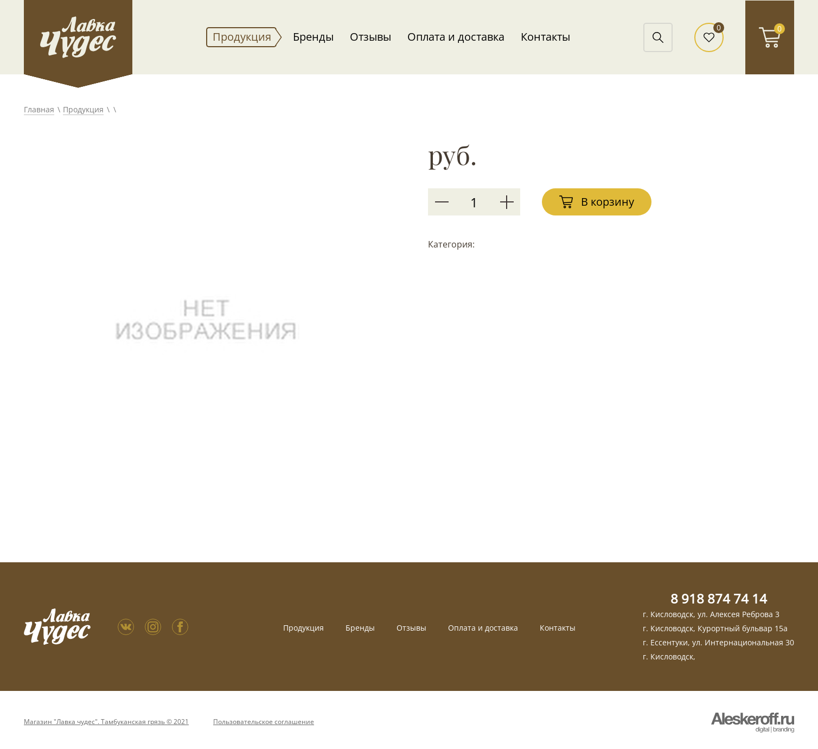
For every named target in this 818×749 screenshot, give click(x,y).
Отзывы (370, 37)
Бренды (313, 37)
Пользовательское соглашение (263, 722)
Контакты (545, 37)
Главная (39, 109)
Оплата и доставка (455, 37)
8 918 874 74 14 (718, 598)
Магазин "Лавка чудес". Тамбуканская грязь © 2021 (106, 722)
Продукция (242, 37)
